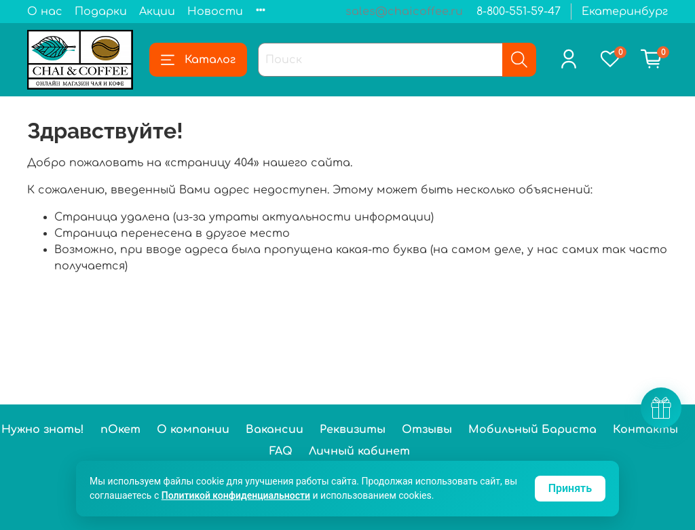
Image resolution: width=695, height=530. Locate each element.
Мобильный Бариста (532, 429)
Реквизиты (353, 429)
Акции (157, 11)
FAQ (281, 451)
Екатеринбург (625, 11)
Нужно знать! (42, 429)
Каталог (198, 60)
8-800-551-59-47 (518, 11)
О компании (193, 429)
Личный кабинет (359, 451)
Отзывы (427, 429)
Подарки (101, 11)
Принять (570, 488)
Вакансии (274, 429)
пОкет (120, 429)
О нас (44, 11)
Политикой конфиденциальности (236, 495)
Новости (215, 11)
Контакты (645, 429)
